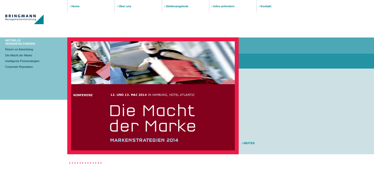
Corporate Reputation (19, 66)
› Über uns (124, 6)
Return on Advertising (19, 49)
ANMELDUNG (250, 33)
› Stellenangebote (176, 6)
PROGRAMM (122, 33)
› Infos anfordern (223, 6)
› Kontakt (265, 6)
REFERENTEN (166, 33)
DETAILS (204, 33)
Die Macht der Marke (18, 55)
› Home (74, 6)
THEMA (76, 33)
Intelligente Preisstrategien (22, 61)
